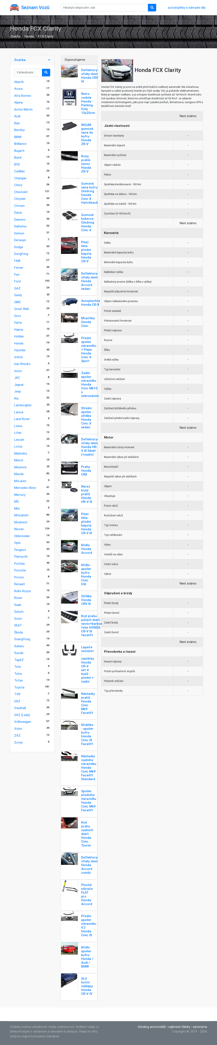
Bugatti (19, 151)
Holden (19, 336)
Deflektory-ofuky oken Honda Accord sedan (89, 281)
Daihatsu (20, 226)
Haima (18, 330)
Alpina (18, 102)
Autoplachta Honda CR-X (90, 303)
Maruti (18, 460)
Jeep (17, 391)
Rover (18, 598)
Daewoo (20, 219)
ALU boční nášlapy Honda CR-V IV (87, 986)
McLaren (20, 481)
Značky (15, 36)
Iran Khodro (22, 364)
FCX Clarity (46, 36)
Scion (18, 618)
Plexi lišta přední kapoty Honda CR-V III (86, 523)
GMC (17, 302)
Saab (17, 605)
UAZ (17, 701)
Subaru (19, 646)
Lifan (17, 433)
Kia (16, 398)
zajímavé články (179, 1027)
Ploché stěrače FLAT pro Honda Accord (87, 894)
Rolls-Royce (22, 591)
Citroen (19, 206)
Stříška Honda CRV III (86, 600)
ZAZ (17, 735)
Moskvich (20, 522)
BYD (17, 164)
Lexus (18, 426)
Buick (18, 157)
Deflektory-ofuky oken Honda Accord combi (89, 865)
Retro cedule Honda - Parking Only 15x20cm (88, 103)
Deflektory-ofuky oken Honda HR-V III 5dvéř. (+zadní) (89, 446)
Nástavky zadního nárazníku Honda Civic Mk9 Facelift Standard (88, 767)
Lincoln (19, 440)
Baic (17, 123)
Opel (17, 543)
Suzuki (18, 653)
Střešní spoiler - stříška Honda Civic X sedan (87, 417)
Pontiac (19, 563)
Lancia (18, 412)
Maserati (20, 467)
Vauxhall (20, 708)
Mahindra (20, 453)
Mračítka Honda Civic (88, 322)
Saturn (19, 612)
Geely (18, 295)
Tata (17, 667)
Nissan (19, 529)
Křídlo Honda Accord (86, 549)
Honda (29, 36)
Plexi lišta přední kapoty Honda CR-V (86, 251)
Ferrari (18, 267)
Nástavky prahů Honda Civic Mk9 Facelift (88, 703)
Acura (18, 89)
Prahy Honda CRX (86, 470)
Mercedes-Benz (25, 488)
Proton (19, 577)
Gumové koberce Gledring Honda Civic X (87, 222)
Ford (17, 281)
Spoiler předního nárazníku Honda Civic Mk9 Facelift (88, 800)
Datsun (19, 233)
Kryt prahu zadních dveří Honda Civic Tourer (87, 833)
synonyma (200, 1027)
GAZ (17, 288)
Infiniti (18, 357)
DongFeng (21, 254)
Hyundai (19, 350)
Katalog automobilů (152, 1027)
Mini (17, 508)
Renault (19, 584)
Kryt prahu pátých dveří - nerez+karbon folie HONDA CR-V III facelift (91, 625)
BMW (17, 137)
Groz (17, 316)
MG (16, 501)
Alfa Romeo (22, 96)
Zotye (18, 742)
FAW (17, 261)
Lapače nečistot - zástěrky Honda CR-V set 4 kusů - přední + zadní (87, 664)
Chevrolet (21, 192)
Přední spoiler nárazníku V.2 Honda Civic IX (88, 925)
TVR (17, 694)
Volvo (18, 729)
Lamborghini (22, 405)
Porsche (20, 570)
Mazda (19, 474)
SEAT (18, 625)
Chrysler (20, 199)
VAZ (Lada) (22, 715)
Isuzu (18, 371)
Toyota (19, 687)
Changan (20, 178)
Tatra (18, 674)
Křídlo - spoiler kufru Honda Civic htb (86, 574)
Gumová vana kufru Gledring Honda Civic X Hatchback (89, 193)
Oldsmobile (22, 536)
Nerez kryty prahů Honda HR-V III (86, 494)
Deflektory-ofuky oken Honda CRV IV (89, 75)
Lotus (18, 446)
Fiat (16, 274)
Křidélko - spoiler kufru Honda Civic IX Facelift (87, 734)
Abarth (19, 82)
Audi (17, 116)
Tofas (18, 680)
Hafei (18, 323)
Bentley (19, 130)
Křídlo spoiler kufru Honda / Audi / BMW (87, 956)
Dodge (18, 247)
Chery (18, 185)
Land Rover (22, 419)
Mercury (19, 495)
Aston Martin (23, 109)
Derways (20, 240)
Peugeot (20, 550)
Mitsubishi (21, 515)
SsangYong (22, 639)
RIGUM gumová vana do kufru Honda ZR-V (87, 134)
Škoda (18, 632)
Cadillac (19, 171)
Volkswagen (22, 722)
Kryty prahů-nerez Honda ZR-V (86, 163)
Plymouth (21, 556)
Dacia (18, 212)
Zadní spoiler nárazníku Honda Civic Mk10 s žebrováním (90, 384)
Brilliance (20, 144)
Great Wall (21, 309)
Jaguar (19, 385)
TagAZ (19, 660)
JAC (17, 378)
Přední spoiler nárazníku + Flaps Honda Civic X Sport (88, 349)
